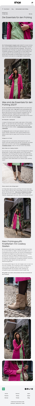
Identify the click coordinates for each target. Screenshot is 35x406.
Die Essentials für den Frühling (22, 9)
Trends (17, 398)
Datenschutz (18, 403)
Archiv (6, 393)
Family (17, 395)
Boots (18, 117)
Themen (6, 395)
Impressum (13, 403)
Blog (13, 9)
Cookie (23, 403)
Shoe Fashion (6, 9)
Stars (28, 393)
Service (17, 393)
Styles (28, 395)
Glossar (6, 398)
